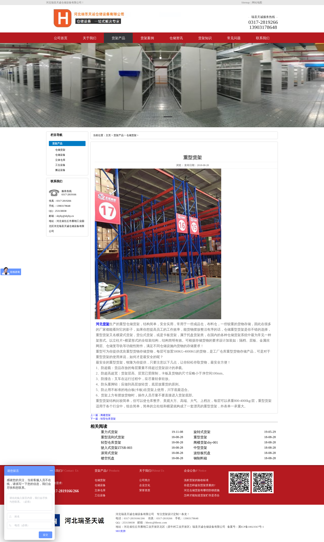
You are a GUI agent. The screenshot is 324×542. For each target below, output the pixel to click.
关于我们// (146, 470)
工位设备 (60, 165)
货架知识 (205, 38)
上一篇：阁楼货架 (100, 415)
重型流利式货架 (113, 437)
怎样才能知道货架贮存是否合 (202, 495)
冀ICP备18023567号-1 (251, 526)
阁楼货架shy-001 (206, 442)
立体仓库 (60, 159)
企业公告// (190, 470)
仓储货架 (60, 149)
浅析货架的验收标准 (196, 480)
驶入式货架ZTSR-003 (116, 447)
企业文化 (144, 485)
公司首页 (60, 38)
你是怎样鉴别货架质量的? (199, 485)
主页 (108, 135)
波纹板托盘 (202, 453)
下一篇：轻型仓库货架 (103, 418)
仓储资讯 (176, 38)
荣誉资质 (144, 490)
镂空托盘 (107, 458)
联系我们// (56, 470)
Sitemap (245, 2)
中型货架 (200, 447)
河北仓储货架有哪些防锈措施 (202, 490)
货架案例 (147, 38)
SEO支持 (121, 531)
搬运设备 (60, 170)
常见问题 (234, 38)
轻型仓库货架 (111, 442)
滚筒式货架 (109, 453)
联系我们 (262, 38)
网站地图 (257, 2)
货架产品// (101, 470)
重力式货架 (109, 432)
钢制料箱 (200, 458)
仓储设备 (60, 154)
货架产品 (118, 38)
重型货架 (200, 437)
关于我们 (89, 38)
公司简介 (144, 480)
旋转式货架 (202, 432)
